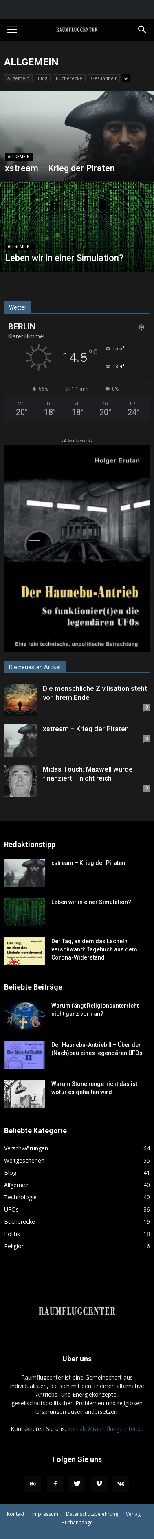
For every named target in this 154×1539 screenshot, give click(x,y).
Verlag (133, 1513)
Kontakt (15, 1513)
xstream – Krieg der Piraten (86, 729)
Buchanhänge (77, 1522)
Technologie (20, 1197)
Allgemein (18, 78)
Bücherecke (69, 78)
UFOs (11, 1209)
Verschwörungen (26, 1148)
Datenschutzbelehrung (92, 1513)
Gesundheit (104, 78)
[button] (142, 30)
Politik (12, 1234)
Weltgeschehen (24, 1160)
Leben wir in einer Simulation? (91, 902)
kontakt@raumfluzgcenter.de (106, 1429)
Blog (42, 78)
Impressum (45, 1513)
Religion (14, 1246)
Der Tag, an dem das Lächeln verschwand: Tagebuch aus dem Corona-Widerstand (94, 949)
